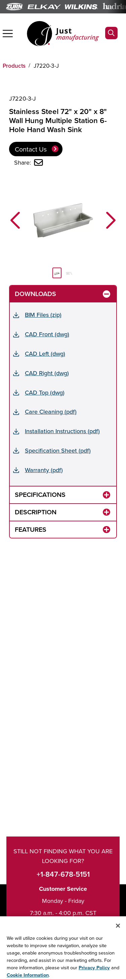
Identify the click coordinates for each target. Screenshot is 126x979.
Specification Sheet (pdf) (58, 450)
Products (14, 66)
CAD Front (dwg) (47, 334)
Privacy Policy (94, 972)
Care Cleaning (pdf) (51, 411)
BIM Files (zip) (43, 314)
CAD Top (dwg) (45, 392)
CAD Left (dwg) (45, 353)
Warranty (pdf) (44, 470)
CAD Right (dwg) (47, 373)
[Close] (118, 930)
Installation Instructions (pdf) (62, 431)
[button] (15, 220)
